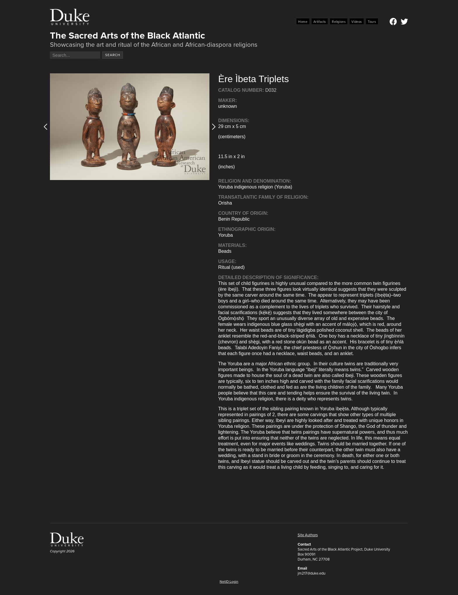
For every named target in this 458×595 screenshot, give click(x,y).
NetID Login (229, 581)
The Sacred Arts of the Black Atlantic (127, 35)
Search (112, 55)
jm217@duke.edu (311, 573)
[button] (212, 126)
